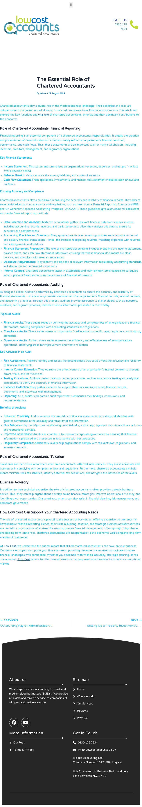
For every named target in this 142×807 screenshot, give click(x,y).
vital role (43, 114)
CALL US (119, 20)
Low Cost (9, 546)
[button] (71, 5)
